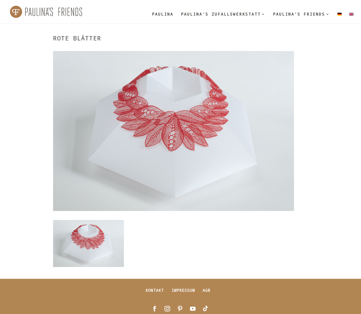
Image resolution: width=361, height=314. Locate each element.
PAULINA (162, 15)
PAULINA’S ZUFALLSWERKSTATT (221, 15)
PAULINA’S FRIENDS (299, 15)
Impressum (183, 290)
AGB (206, 290)
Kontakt (155, 290)
